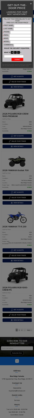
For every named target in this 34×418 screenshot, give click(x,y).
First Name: (8, 25)
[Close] (31, 3)
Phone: (7, 32)
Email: (6, 35)
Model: (7, 41)
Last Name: (8, 28)
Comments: (8, 45)
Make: (6, 38)
